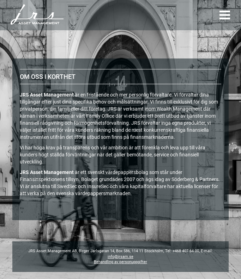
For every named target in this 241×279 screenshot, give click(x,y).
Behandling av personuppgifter (120, 262)
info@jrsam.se (120, 256)
